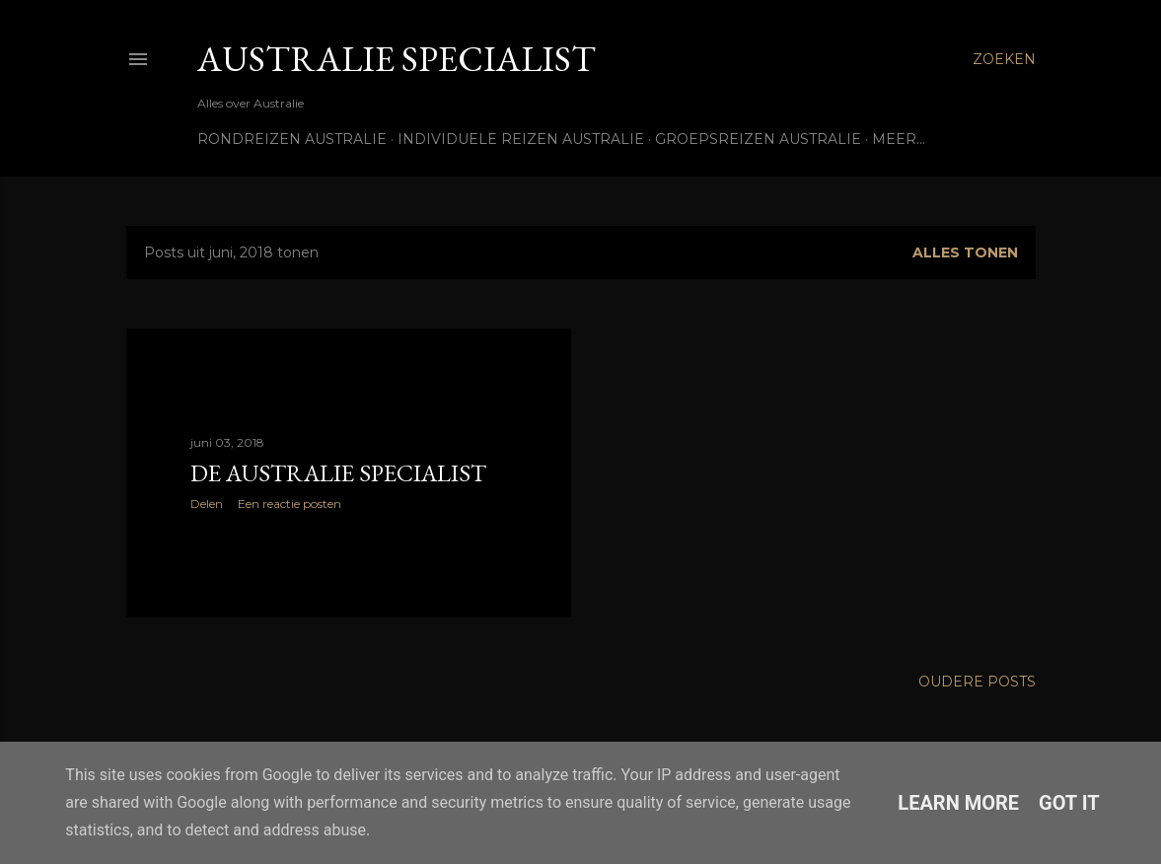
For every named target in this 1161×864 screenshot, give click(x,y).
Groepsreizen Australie (758, 139)
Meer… (898, 139)
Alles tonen (965, 252)
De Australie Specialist (338, 473)
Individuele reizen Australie (521, 139)
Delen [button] (206, 503)
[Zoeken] (1004, 59)
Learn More (958, 803)
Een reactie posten (289, 503)
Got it (1069, 803)
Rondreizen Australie (292, 139)
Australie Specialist (396, 59)
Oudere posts (977, 681)
